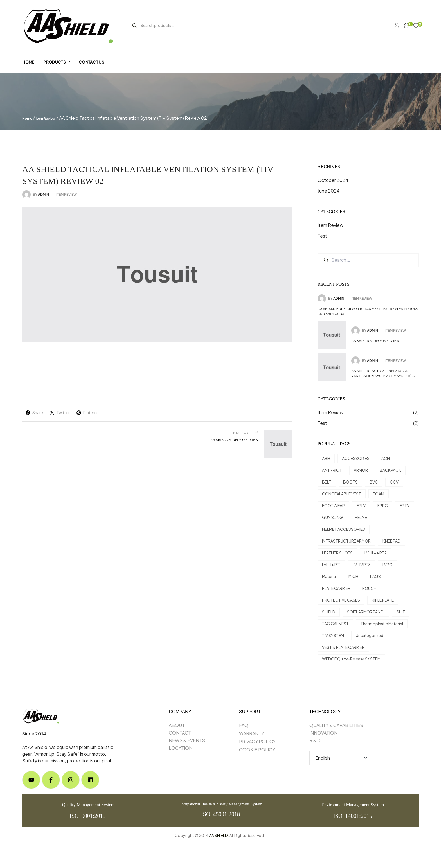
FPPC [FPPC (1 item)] (382, 505)
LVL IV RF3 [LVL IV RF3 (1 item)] (362, 564)
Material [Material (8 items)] (329, 576)
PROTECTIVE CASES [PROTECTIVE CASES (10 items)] (341, 599)
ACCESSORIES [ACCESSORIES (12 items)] (356, 458)
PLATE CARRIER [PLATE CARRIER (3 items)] (336, 588)
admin (43, 194)
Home (27, 118)
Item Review (45, 118)
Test (322, 236)
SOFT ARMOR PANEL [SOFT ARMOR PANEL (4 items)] (366, 611)
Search (134, 25)
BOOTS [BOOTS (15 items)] (350, 481)
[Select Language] (340, 758)
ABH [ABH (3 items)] (326, 458)
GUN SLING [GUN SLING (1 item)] (332, 517)
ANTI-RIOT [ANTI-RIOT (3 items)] (332, 470)
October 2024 (333, 180)
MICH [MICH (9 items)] (353, 576)
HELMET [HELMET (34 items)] (362, 517)
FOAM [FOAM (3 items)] (378, 493)
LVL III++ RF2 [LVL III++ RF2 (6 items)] (375, 552)
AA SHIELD (218, 835)
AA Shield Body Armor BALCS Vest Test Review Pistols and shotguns (368, 311)
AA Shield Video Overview (375, 341)
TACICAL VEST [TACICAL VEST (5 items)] (335, 623)
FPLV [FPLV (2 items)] (361, 505)
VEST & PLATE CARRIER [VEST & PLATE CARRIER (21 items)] (343, 647)
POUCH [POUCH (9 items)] (369, 588)
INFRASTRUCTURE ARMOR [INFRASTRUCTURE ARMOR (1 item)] (346, 540)
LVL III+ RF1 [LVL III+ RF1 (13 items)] (331, 564)
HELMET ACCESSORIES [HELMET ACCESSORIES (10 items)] (343, 529)
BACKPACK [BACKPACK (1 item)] (390, 470)
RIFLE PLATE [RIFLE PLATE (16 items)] (383, 599)
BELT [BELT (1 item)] (326, 481)
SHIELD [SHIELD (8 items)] (328, 611)
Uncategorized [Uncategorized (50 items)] (369, 635)
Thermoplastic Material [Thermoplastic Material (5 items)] (382, 623)
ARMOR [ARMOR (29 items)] (361, 470)
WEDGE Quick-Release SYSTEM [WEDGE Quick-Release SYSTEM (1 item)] (351, 658)
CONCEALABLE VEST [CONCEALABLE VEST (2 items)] (341, 493)
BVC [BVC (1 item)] (374, 481)
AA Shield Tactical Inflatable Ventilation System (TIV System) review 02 (381, 373)
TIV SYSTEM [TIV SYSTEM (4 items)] (333, 635)
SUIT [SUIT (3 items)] (401, 611)
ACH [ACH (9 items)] (385, 458)
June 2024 (329, 191)
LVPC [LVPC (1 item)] (387, 564)
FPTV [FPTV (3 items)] (405, 505)
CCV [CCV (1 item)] (394, 481)
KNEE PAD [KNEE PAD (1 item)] (391, 540)
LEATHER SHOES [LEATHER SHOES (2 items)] (337, 552)
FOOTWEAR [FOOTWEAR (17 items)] (333, 505)
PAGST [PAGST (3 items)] (376, 576)
